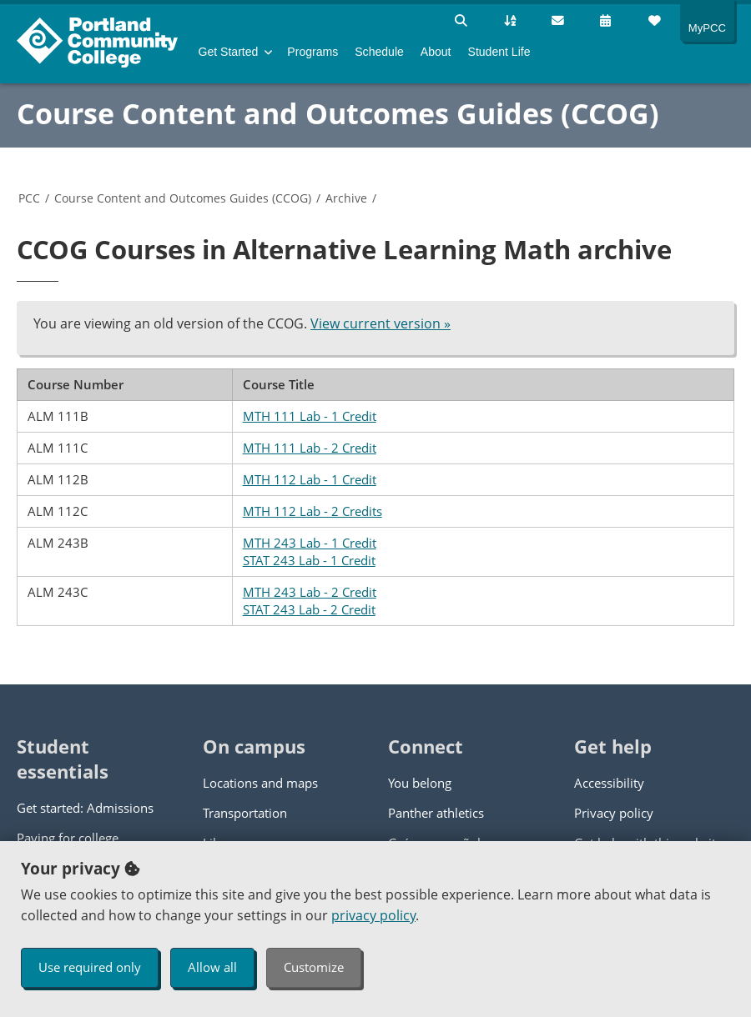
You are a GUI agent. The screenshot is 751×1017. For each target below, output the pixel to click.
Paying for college (67, 837)
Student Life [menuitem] (499, 51)
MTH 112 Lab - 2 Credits (312, 511)
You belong (419, 782)
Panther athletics (436, 812)
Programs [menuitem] (312, 51)
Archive (346, 198)
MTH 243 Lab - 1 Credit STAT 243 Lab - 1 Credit (309, 551)
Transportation (245, 812)
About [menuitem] (436, 51)
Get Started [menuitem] (229, 51)
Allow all (212, 967)
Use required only (89, 967)
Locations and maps (260, 782)
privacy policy (373, 915)
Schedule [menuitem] (379, 51)
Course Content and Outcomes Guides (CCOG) (338, 113)
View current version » (380, 323)
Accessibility (609, 782)
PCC (29, 198)
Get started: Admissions (85, 807)
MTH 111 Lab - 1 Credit (309, 416)
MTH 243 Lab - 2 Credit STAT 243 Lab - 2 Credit (309, 601)
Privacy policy (613, 812)
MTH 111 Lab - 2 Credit (309, 447)
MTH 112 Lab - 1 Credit (309, 479)
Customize (314, 967)
